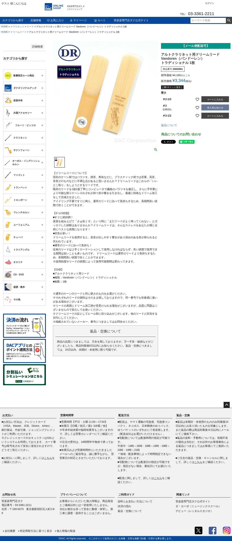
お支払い (7, 415)
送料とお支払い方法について (135, 501)
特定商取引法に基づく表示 (36, 530)
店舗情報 (35, 20)
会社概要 (10, 530)
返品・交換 (183, 415)
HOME (4, 26)
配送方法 (123, 415)
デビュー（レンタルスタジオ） (194, 510)
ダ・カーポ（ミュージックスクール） (198, 506)
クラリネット (17, 26)
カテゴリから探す (13, 20)
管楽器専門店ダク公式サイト (131, 20)
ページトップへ (227, 405)
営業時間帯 (67, 415)
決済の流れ (124, 506)
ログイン (209, 3)
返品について (169, 125)
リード (30, 26)
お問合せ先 (9, 494)
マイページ (78, 20)
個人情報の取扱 (66, 530)
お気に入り (55, 20)
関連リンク (183, 494)
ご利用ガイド (126, 494)
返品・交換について (130, 510)
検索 (229, 20)
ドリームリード (19, 32)
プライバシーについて (73, 494)
